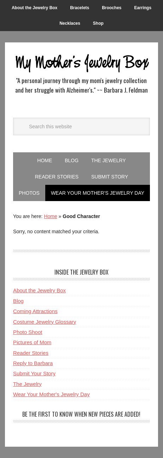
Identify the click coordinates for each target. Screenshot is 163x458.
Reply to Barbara (33, 363)
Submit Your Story (34, 373)
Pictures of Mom (32, 342)
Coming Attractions (35, 311)
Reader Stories (30, 353)
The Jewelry (27, 384)
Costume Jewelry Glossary (44, 322)
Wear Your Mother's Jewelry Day (51, 394)
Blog (18, 301)
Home (50, 216)
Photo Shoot (27, 332)
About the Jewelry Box (39, 290)
